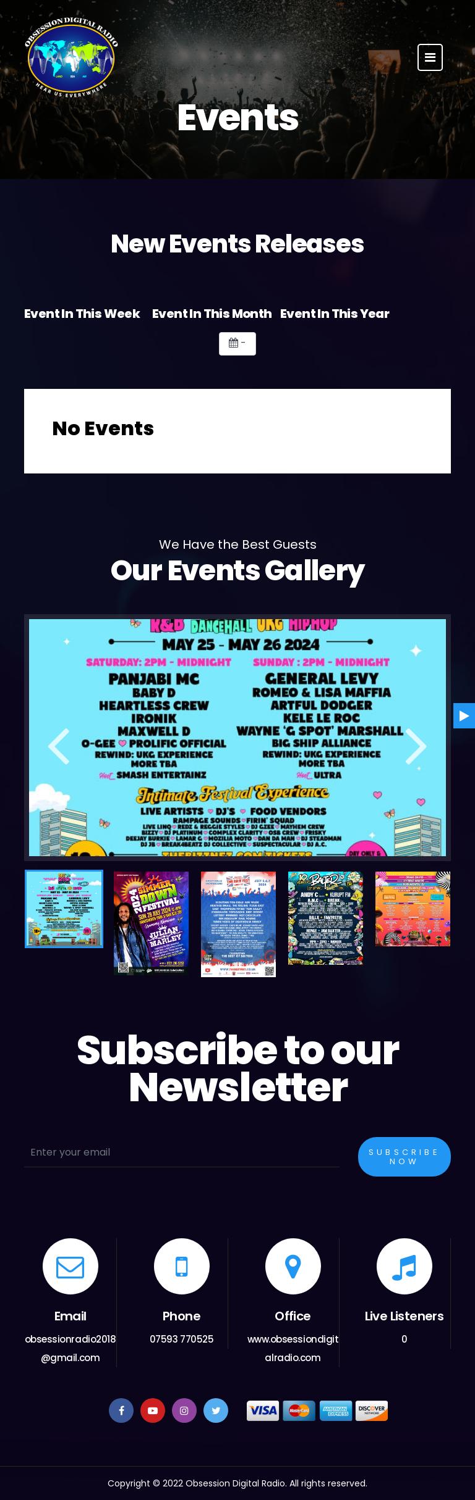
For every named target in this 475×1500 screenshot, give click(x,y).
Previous (58, 739)
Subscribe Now (404, 1156)
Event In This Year (334, 313)
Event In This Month (212, 313)
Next (416, 739)
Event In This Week (82, 313)
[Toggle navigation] (430, 57)
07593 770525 (182, 1339)
